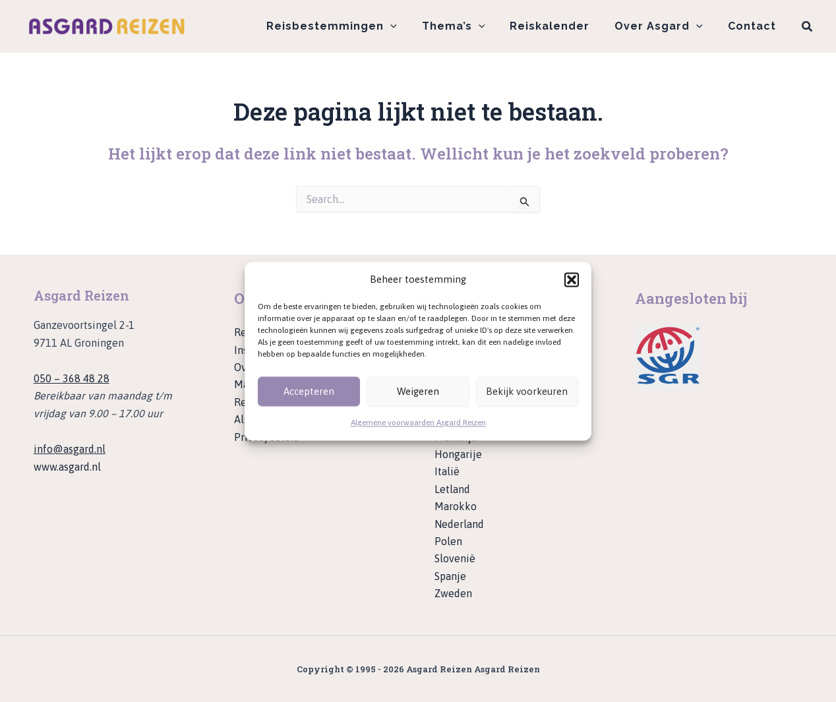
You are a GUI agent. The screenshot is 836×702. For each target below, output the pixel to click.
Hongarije (458, 454)
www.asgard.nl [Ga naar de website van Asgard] (67, 467)
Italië (447, 471)
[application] (408, 26)
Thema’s (467, 26)
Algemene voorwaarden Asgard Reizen (418, 423)
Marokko (455, 506)
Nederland (459, 524)
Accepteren (309, 391)
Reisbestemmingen (349, 26)
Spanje (450, 576)
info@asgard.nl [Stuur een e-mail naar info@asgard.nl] (69, 449)
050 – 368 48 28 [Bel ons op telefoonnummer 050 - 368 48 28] (71, 378)
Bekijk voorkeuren (527, 391)
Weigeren (418, 391)
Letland (452, 489)
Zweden (453, 593)
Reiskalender (559, 26)
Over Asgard (664, 26)
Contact (754, 26)
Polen (448, 541)
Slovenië (454, 558)
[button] (571, 279)
